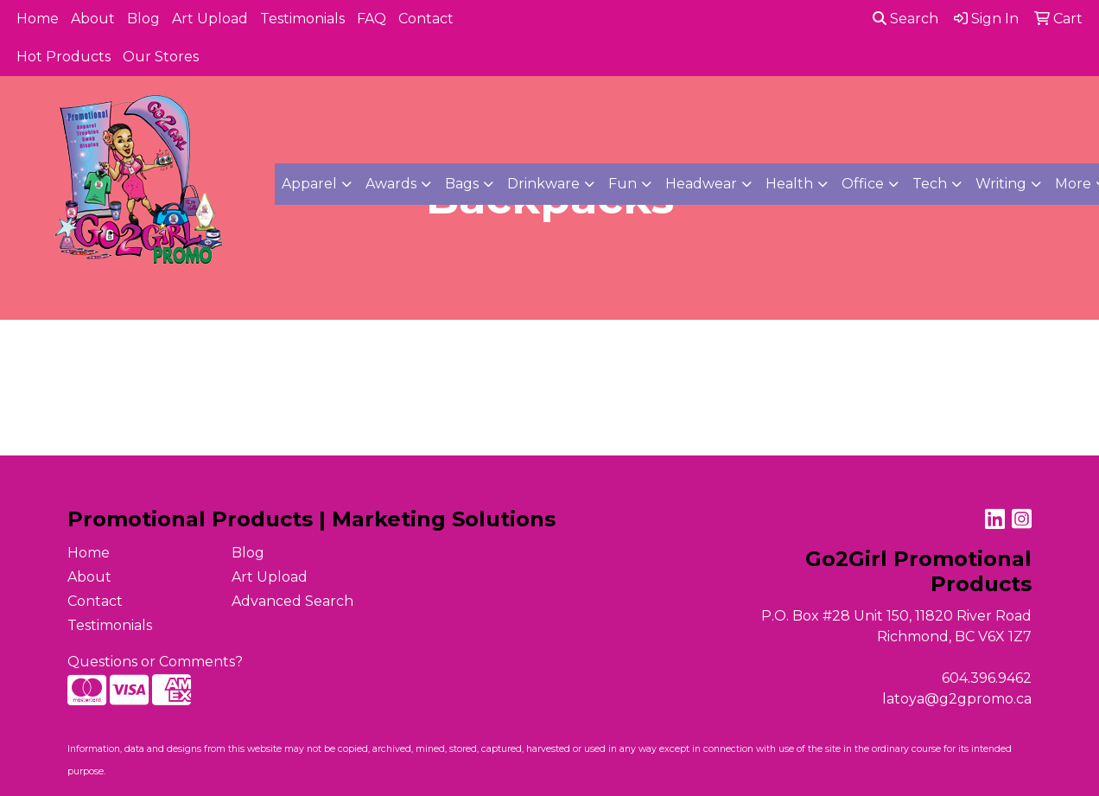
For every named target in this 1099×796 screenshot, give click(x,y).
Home (37, 18)
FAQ (371, 18)
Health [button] (789, 183)
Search (905, 18)
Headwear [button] (701, 183)
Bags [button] (462, 183)
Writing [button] (1000, 183)
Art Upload (210, 18)
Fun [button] (622, 183)
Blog (143, 18)
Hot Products (63, 56)
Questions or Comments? (155, 661)
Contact (426, 18)
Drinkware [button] (543, 183)
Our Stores (161, 56)
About (93, 18)
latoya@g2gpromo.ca (957, 699)
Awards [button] (390, 183)
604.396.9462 (987, 678)
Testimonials (302, 18)
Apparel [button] (309, 183)
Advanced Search (292, 601)
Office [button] (863, 183)
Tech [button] (929, 183)
